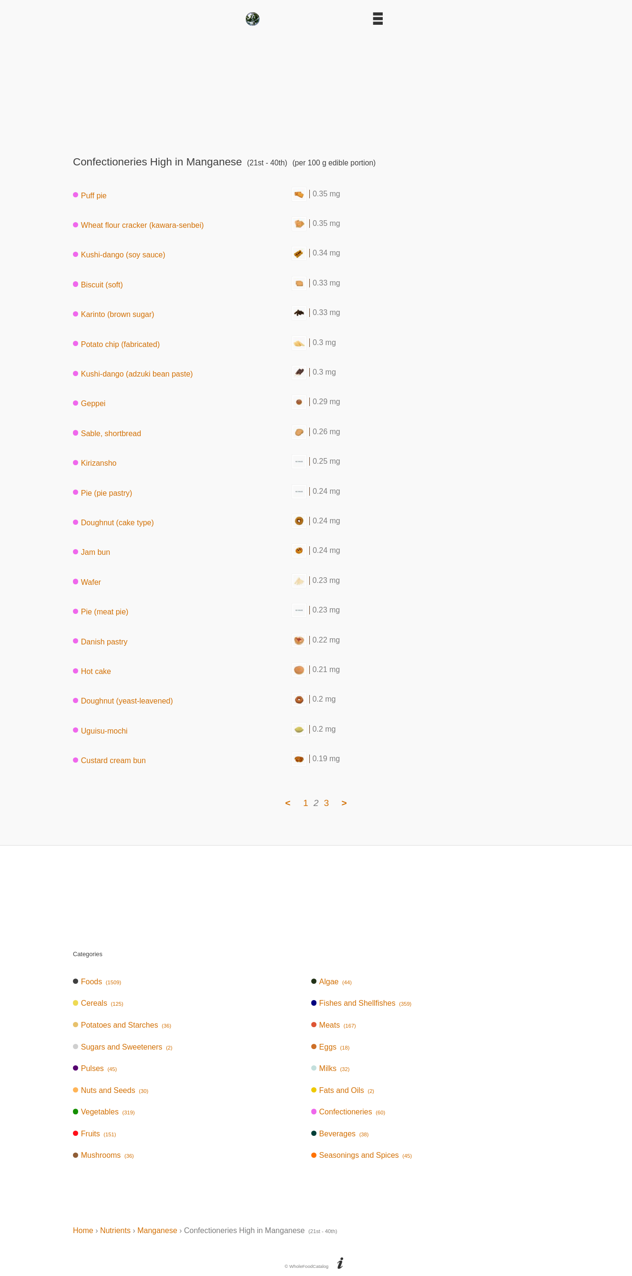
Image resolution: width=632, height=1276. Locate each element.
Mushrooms (103, 1155)
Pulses (95, 1068)
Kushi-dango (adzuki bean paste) (133, 374)
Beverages (340, 1134)
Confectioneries (348, 1112)
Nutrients (115, 1230)
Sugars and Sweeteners (123, 1047)
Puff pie (90, 195)
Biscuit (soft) (98, 284)
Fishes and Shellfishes (361, 1003)
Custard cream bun (109, 760)
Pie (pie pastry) (102, 493)
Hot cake (92, 671)
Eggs (330, 1047)
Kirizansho (94, 463)
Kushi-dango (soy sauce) (119, 255)
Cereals (98, 1003)
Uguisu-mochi (100, 730)
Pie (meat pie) (100, 612)
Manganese (157, 1230)
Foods (97, 982)
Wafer (87, 582)
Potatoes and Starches (122, 1025)
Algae (331, 982)
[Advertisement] (316, 87)
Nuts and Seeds (110, 1090)
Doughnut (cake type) (113, 523)
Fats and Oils (342, 1090)
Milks (330, 1068)
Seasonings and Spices (361, 1155)
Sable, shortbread (107, 433)
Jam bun (91, 552)
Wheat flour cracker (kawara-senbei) (138, 225)
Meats (333, 1025)
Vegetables (104, 1112)
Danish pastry (100, 641)
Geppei (89, 403)
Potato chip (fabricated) (116, 344)
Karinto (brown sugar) (113, 314)
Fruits (94, 1134)
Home (83, 1230)
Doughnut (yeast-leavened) (123, 701)
